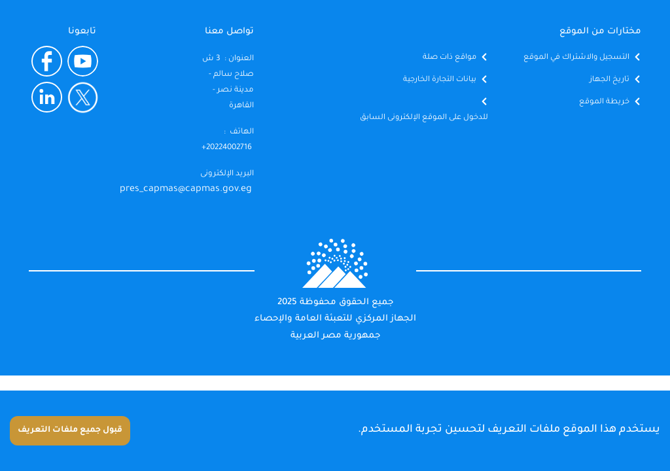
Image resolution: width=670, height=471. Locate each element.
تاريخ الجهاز (609, 80)
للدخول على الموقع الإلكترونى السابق (424, 118)
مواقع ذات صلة (449, 58)
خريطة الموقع (604, 102)
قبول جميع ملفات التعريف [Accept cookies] (70, 430)
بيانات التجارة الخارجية (439, 80)
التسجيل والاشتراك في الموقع (576, 58)
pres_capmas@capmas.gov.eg (186, 189)
